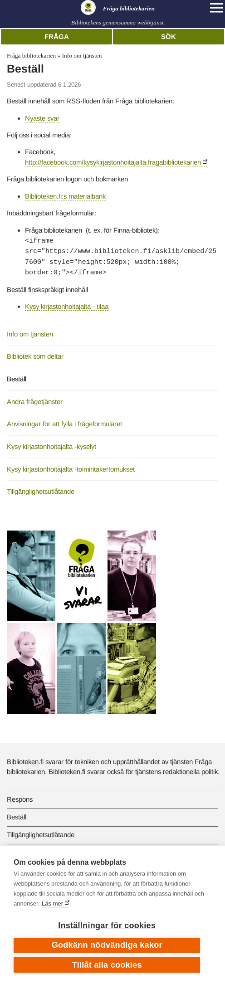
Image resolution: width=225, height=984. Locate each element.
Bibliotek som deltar (35, 356)
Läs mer (52, 903)
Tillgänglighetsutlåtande (40, 491)
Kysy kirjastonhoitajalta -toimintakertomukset (71, 469)
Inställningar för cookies (107, 925)
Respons (20, 799)
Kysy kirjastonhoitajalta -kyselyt (51, 446)
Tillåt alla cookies (107, 964)
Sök (168, 36)
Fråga (56, 36)
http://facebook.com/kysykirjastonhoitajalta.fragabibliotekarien (113, 162)
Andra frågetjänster (35, 401)
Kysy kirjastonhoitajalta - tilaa (66, 306)
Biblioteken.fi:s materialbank (65, 196)
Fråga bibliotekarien (31, 55)
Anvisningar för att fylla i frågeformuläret (64, 424)
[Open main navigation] (216, 7)
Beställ (16, 379)
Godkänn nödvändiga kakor (107, 945)
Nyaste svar (42, 118)
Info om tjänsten (82, 55)
